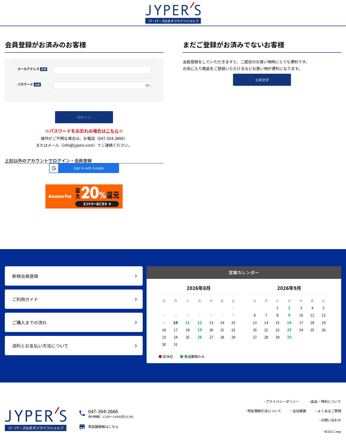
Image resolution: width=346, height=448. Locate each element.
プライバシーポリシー (282, 401)
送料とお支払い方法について (40, 345)
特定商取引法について (264, 410)
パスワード (29, 84)
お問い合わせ (331, 420)
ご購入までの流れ (29, 322)
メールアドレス (32, 68)
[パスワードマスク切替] (147, 85)
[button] (84, 168)
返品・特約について (326, 401)
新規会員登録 (25, 276)
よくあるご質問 (329, 410)
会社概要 (299, 410)
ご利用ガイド (25, 299)
